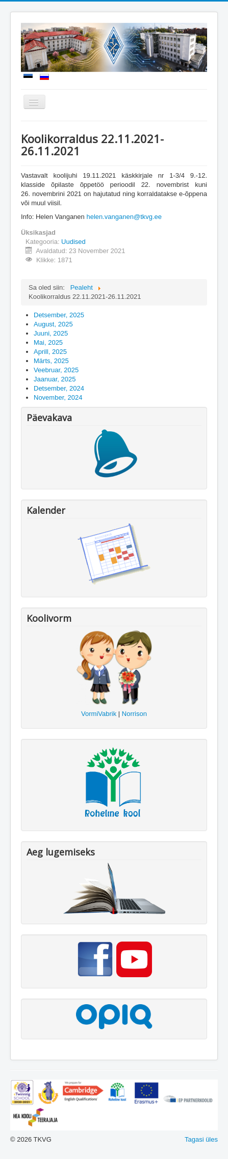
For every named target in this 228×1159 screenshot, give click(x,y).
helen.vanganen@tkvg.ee (124, 216)
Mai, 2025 (48, 342)
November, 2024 (58, 397)
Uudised (73, 241)
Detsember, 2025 (59, 315)
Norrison (134, 714)
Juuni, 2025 (51, 333)
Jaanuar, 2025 (54, 379)
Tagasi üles (201, 1139)
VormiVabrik (98, 714)
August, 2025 (53, 324)
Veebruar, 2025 (56, 370)
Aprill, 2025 (50, 351)
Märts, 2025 (51, 361)
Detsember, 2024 (59, 388)
